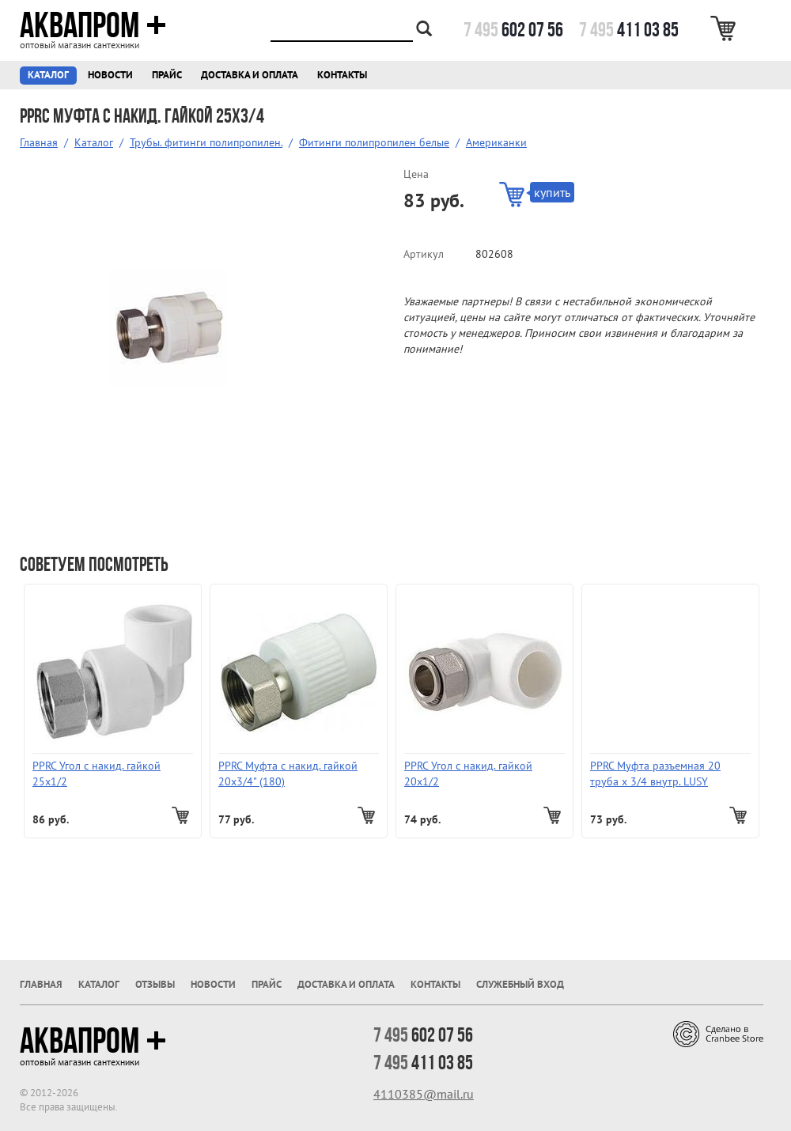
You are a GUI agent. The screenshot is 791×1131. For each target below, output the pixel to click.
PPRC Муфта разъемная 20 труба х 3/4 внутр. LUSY (655, 773)
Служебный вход (520, 984)
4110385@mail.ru (423, 1094)
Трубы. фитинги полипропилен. (206, 142)
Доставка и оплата (249, 74)
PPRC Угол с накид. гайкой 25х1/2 (96, 773)
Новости (110, 74)
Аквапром (93, 25)
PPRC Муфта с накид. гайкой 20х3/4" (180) (288, 773)
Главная (39, 142)
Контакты (342, 74)
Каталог (48, 74)
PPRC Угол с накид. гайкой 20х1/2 (468, 773)
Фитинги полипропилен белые (374, 142)
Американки (496, 142)
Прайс (167, 74)
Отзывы (155, 984)
